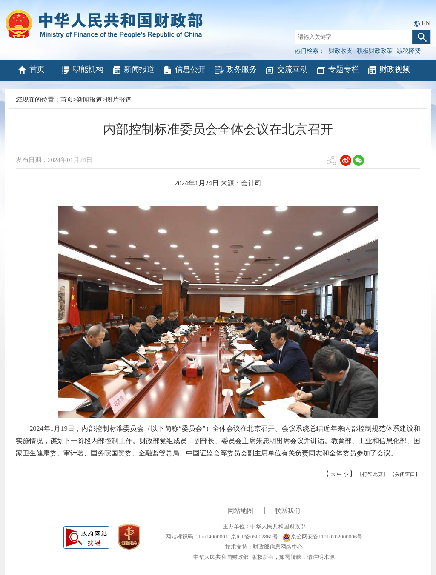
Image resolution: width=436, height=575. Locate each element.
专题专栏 (337, 70)
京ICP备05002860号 (254, 536)
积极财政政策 (375, 51)
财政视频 (388, 70)
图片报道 (119, 99)
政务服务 (235, 70)
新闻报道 (133, 70)
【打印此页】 (372, 474)
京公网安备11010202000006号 (322, 536)
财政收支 (341, 51)
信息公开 (184, 70)
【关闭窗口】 (405, 474)
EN (426, 23)
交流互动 (286, 70)
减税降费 (409, 51)
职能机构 (81, 70)
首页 (31, 70)
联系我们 (287, 510)
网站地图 (240, 510)
